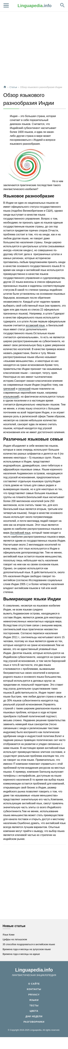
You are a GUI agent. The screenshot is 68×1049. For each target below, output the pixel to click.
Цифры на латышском (15, 939)
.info (35, 5)
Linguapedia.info (34, 970)
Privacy (34, 994)
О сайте (34, 983)
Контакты (34, 989)
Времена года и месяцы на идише (21, 954)
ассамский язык (35, 325)
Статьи (13, 87)
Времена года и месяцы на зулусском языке (27, 949)
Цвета (34, 1011)
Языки (34, 1000)
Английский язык (20, 532)
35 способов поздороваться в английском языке (29, 944)
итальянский (10, 396)
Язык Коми (8, 934)
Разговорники (34, 1021)
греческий (9, 388)
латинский (24, 388)
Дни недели (34, 1016)
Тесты (34, 1005)
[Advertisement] (33, 49)
